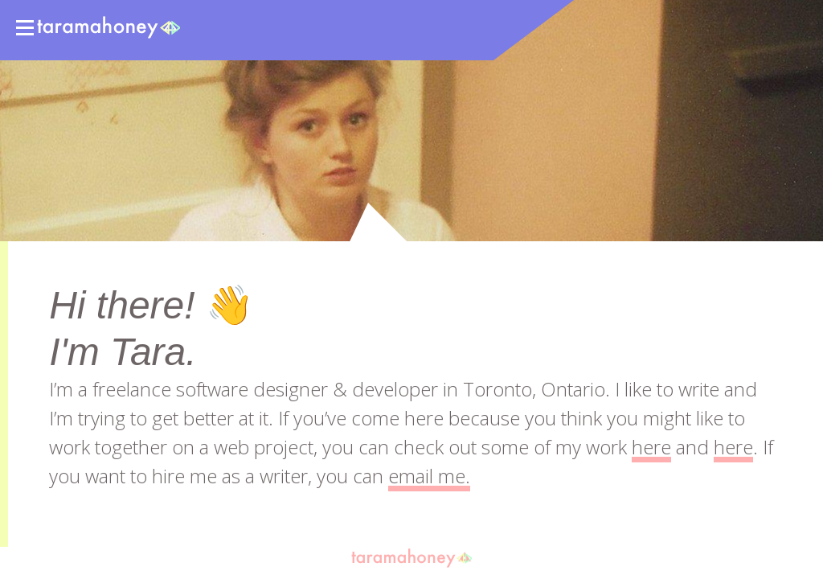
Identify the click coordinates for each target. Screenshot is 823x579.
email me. (429, 475)
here (651, 446)
